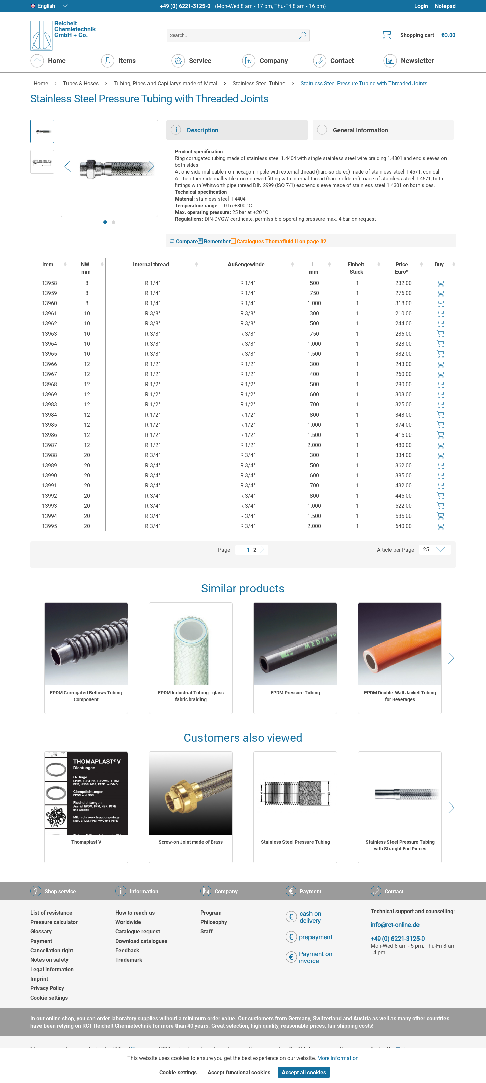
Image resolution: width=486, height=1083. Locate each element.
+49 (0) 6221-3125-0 (185, 6)
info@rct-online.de (395, 924)
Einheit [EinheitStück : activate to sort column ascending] (356, 268)
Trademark (128, 960)
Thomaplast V (86, 842)
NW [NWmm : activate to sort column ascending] (85, 268)
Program (211, 912)
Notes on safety (49, 960)
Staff (206, 931)
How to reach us (135, 912)
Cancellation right (51, 950)
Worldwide (128, 922)
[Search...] (238, 35)
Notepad (445, 6)
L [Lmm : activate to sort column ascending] (312, 268)
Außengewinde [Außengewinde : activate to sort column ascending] (246, 264)
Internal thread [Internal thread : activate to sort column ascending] (151, 264)
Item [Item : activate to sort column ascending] (47, 264)
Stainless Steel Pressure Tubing (295, 842)
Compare (184, 241)
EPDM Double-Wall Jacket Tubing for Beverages (400, 696)
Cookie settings (49, 998)
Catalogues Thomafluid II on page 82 (278, 241)
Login (421, 6)
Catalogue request (137, 931)
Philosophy (213, 922)
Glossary (41, 931)
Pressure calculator (54, 922)
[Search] (303, 35)
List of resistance (51, 912)
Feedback (127, 950)
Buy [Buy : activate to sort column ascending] (439, 264)
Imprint (39, 979)
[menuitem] (424, 6)
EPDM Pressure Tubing (295, 692)
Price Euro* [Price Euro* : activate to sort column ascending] (401, 268)
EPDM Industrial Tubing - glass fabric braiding (191, 696)
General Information (352, 130)
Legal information (52, 969)
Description (194, 130)
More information (338, 1058)
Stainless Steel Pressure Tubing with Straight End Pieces (400, 845)
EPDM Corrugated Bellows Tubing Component (86, 696)
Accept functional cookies (239, 1072)
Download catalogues (141, 941)
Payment (41, 941)
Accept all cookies (304, 1072)
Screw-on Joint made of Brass (191, 842)
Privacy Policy (47, 988)
